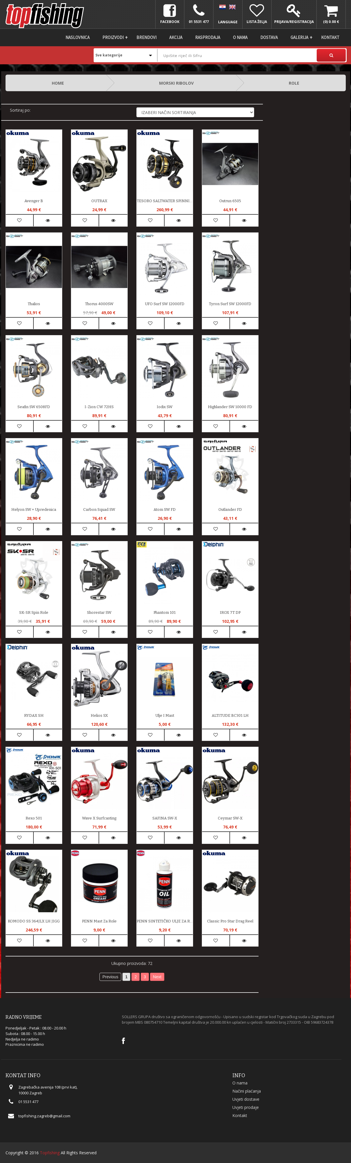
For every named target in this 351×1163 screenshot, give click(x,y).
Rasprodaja (207, 37)
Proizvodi (113, 37)
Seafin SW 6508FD (33, 407)
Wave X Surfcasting (99, 818)
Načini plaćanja (246, 1091)
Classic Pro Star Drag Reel (230, 921)
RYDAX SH (34, 715)
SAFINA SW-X (164, 818)
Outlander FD (230, 509)
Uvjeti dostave (245, 1099)
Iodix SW (164, 407)
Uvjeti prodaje (245, 1107)
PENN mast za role (99, 921)
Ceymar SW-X (230, 818)
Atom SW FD (165, 509)
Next (157, 976)
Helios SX (99, 715)
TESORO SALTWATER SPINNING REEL (165, 201)
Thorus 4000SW (99, 304)
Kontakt (330, 37)
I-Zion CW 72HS (99, 407)
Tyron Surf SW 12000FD (230, 304)
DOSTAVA (269, 37)
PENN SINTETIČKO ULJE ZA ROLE (165, 921)
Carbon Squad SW (99, 509)
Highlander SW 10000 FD (230, 407)
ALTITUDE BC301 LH (230, 715)
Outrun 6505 (230, 201)
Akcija (175, 37)
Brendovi (146, 37)
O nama (240, 37)
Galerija (299, 37)
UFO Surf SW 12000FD (164, 304)
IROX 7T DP (230, 612)
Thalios (34, 304)
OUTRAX (99, 201)
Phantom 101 (165, 612)
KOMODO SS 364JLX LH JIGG (34, 921)
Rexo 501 (34, 818)
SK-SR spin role (33, 612)
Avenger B (33, 201)
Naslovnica (77, 37)
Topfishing (50, 1152)
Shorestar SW (99, 612)
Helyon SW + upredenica (33, 509)
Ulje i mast (164, 715)
